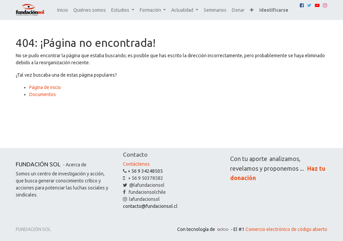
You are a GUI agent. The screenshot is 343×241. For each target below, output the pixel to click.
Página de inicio (45, 87)
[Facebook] (301, 5)
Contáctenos (136, 164)
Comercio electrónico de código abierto (286, 229)
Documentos (42, 94)
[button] (251, 10)
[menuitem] (63, 10)
